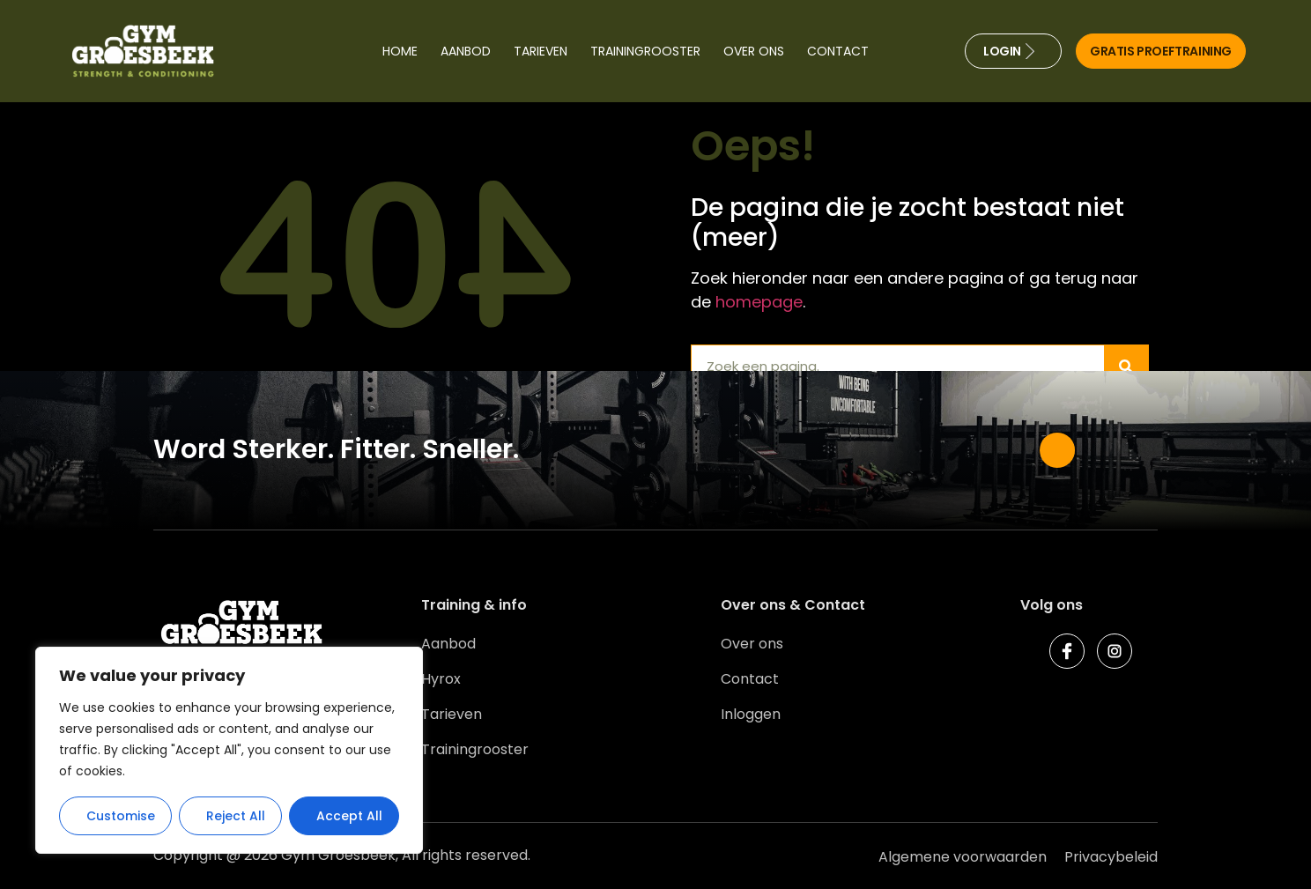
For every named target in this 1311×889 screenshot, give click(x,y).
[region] (229, 751)
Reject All (235, 816)
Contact (838, 51)
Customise (120, 816)
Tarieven (540, 51)
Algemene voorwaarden (962, 857)
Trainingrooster (645, 51)
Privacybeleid (1111, 857)
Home (400, 51)
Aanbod (466, 51)
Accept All (349, 816)
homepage (759, 302)
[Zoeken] (1126, 366)
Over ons (753, 51)
